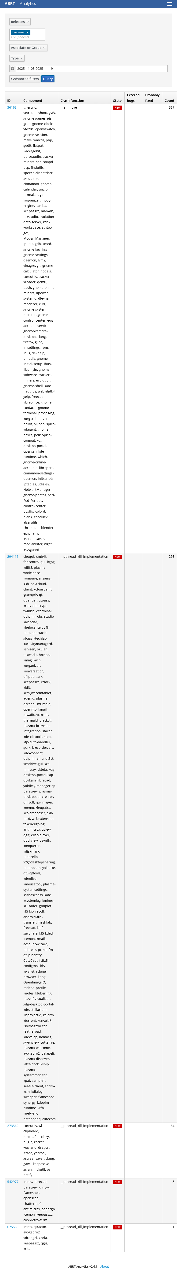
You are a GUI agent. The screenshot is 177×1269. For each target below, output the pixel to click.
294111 (12, 556)
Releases (20, 21)
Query (48, 79)
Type (17, 58)
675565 (12, 1227)
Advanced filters (25, 79)
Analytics (20, 3)
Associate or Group (28, 47)
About (104, 1266)
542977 (12, 1181)
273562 (12, 1125)
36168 (12, 107)
